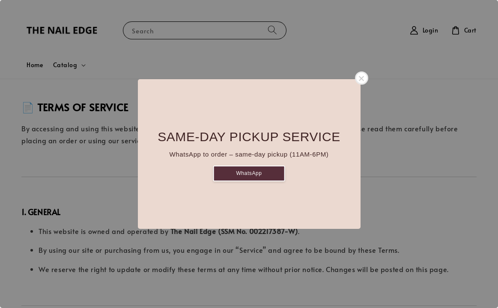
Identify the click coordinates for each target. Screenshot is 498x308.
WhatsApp (249, 173)
